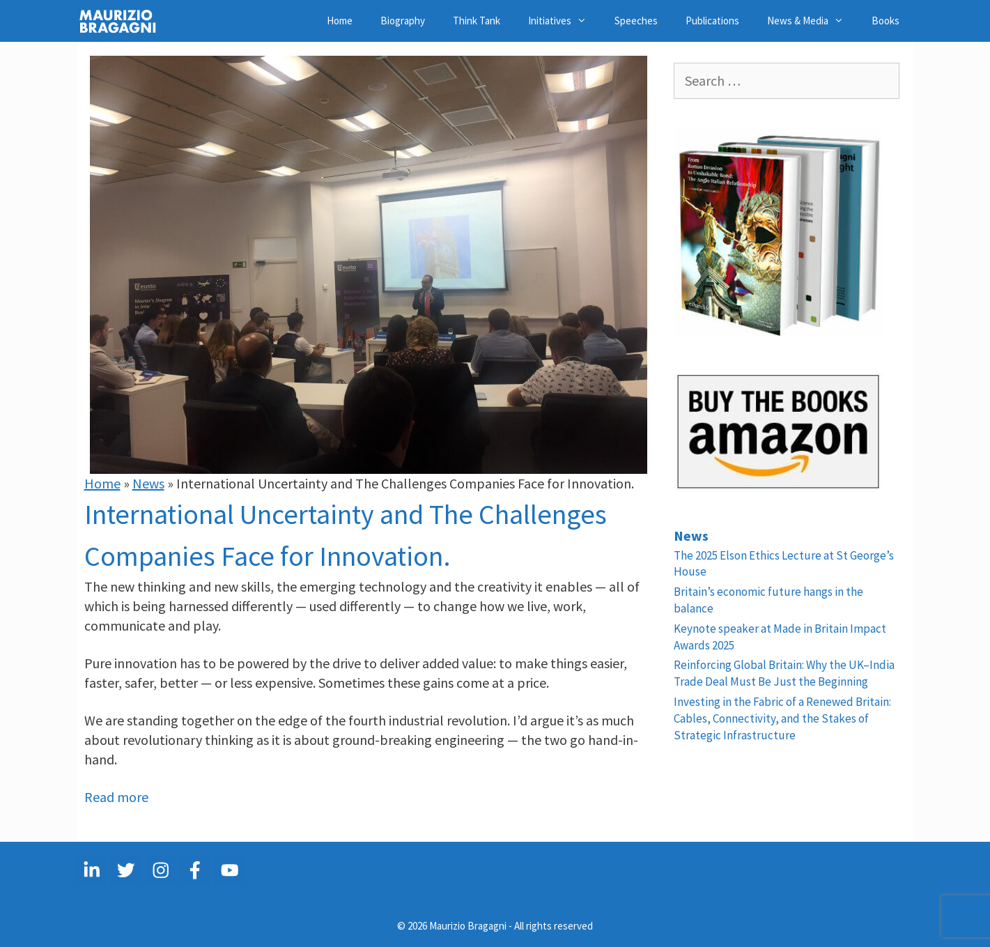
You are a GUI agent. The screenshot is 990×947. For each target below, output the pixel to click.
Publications (712, 20)
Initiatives (564, 21)
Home (340, 20)
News (148, 483)
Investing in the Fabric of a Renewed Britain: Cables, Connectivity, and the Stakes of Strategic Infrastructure (782, 718)
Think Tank (476, 20)
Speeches (636, 20)
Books (885, 20)
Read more (116, 797)
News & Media (812, 21)
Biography (402, 20)
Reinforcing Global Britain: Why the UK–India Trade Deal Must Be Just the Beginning (784, 673)
